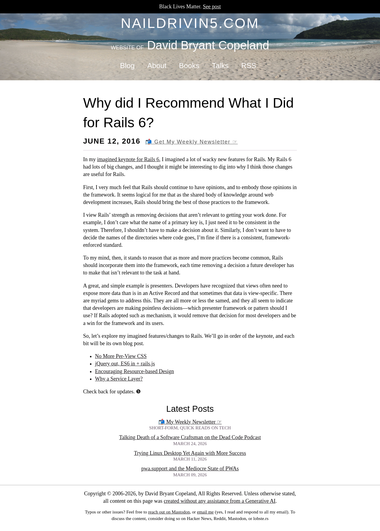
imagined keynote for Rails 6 (128, 159)
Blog (127, 66)
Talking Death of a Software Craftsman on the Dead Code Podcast (190, 437)
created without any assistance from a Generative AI (220, 501)
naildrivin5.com (190, 23)
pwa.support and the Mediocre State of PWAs (190, 469)
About (157, 66)
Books (189, 66)
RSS (248, 66)
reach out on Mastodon (169, 511)
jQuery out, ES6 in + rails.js (125, 364)
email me (205, 511)
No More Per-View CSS (121, 356)
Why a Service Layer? (118, 379)
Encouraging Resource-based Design (134, 371)
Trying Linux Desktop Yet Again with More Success (190, 453)
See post (212, 7)
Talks (220, 66)
